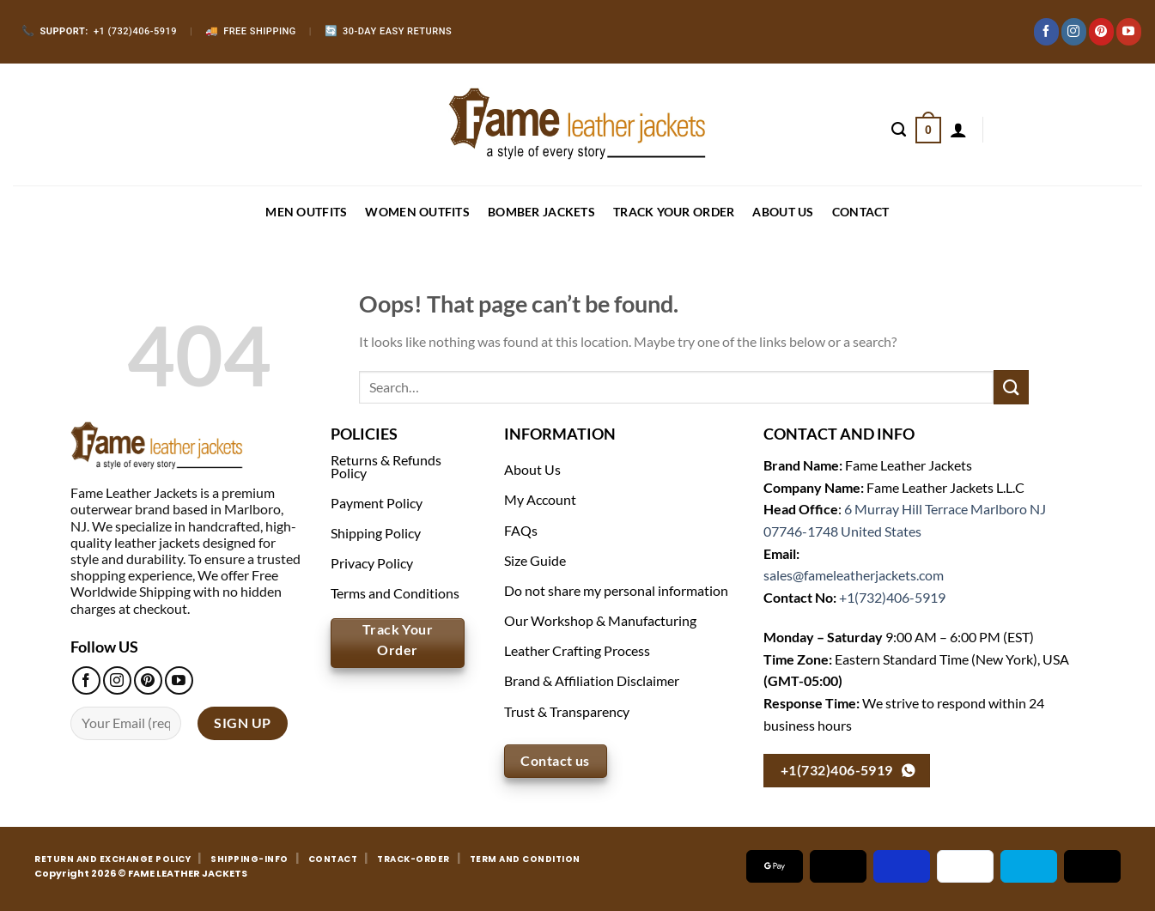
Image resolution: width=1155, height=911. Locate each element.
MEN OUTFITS (306, 211)
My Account (540, 499)
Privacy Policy (372, 563)
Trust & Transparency (566, 711)
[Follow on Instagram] (1073, 32)
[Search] (898, 129)
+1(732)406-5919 (892, 597)
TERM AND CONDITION (525, 859)
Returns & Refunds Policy (386, 466)
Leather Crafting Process (577, 650)
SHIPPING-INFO (249, 859)
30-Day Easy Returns (389, 31)
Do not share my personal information (616, 590)
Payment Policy (376, 503)
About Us (782, 211)
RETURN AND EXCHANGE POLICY (112, 859)
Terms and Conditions (395, 593)
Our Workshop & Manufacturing (600, 620)
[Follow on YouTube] (1128, 32)
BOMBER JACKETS (541, 211)
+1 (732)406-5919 (99, 31)
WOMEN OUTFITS (417, 211)
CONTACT (861, 211)
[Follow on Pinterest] (1101, 32)
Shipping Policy (376, 533)
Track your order (673, 211)
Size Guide (535, 560)
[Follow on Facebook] (1046, 32)
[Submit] (1011, 387)
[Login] (958, 130)
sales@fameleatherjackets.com (853, 575)
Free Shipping (250, 31)
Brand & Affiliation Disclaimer (591, 680)
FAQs (521, 530)
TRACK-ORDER (413, 859)
